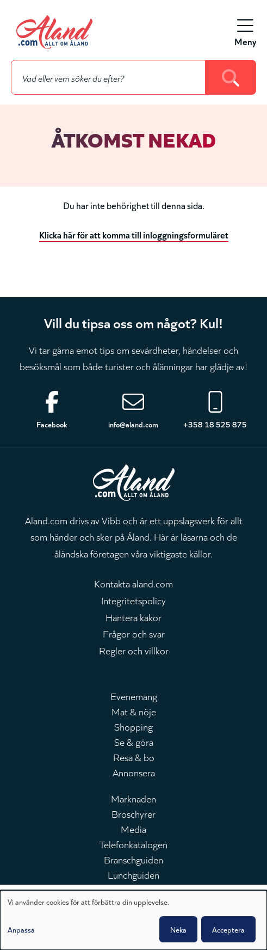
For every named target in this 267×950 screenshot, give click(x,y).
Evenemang (133, 696)
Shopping (133, 726)
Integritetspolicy (133, 600)
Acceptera (228, 929)
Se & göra (133, 741)
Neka (178, 929)
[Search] (231, 77)
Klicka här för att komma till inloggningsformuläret (133, 234)
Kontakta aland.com (133, 583)
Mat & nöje (133, 711)
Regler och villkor (134, 650)
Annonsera (134, 772)
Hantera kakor (133, 617)
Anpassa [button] (21, 929)
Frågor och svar (134, 633)
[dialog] (133, 920)
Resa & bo (133, 757)
